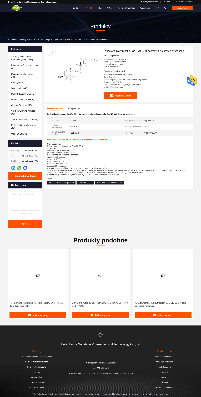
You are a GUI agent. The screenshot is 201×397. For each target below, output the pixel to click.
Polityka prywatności (164, 387)
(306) (22, 100)
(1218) (22, 58)
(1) (19, 134)
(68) (24, 119)
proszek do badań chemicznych (109, 183)
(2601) (22, 75)
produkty (22, 40)
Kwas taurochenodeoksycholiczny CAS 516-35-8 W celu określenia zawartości (160, 304)
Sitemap (164, 382)
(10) (17, 83)
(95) (19, 88)
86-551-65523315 (184, 2)
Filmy (100, 8)
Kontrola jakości (164, 367)
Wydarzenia (145, 8)
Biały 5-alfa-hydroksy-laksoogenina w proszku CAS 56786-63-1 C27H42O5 (100, 304)
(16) (21, 105)
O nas (109, 8)
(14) (24, 126)
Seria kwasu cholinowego (39, 40)
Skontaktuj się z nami (126, 8)
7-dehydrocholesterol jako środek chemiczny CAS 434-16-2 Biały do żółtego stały (36, 304)
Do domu (77, 8)
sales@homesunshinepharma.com (155, 2)
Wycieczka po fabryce (164, 362)
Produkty (89, 8)
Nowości (164, 372)
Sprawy (164, 377)
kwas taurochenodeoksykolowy (61, 183)
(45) (23, 112)
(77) (23, 94)
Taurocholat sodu (85, 183)
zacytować (182, 8)
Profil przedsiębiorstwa (164, 357)
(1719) (24, 66)
